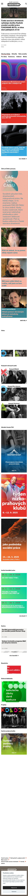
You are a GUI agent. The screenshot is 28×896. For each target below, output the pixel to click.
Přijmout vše (14, 887)
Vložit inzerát (14, 746)
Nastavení (14, 891)
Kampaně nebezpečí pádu (9, 414)
